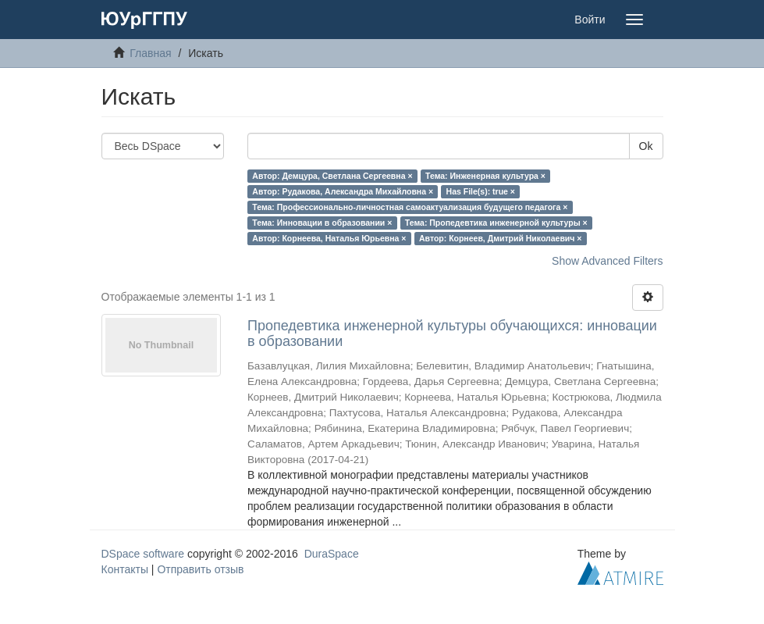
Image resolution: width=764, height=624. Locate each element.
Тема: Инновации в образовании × (322, 222)
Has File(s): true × (480, 191)
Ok (646, 146)
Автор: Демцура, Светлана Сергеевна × (332, 175)
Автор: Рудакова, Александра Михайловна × (342, 191)
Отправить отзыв (200, 569)
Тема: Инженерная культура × (485, 175)
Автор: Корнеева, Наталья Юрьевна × (329, 238)
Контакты (124, 569)
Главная (150, 53)
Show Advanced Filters (607, 261)
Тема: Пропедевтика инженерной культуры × (496, 222)
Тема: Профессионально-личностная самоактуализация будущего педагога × (409, 207)
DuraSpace (331, 553)
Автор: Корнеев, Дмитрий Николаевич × (500, 238)
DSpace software (143, 553)
